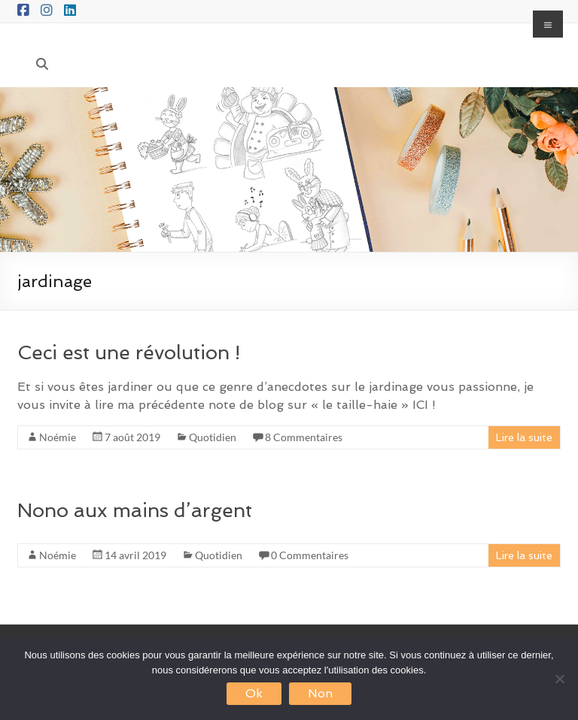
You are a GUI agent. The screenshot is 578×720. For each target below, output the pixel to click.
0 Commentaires (309, 555)
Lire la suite (524, 437)
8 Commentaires (303, 437)
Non (320, 693)
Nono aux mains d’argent (134, 510)
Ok (254, 693)
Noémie (57, 437)
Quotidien (212, 437)
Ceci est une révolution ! (128, 352)
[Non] (559, 678)
